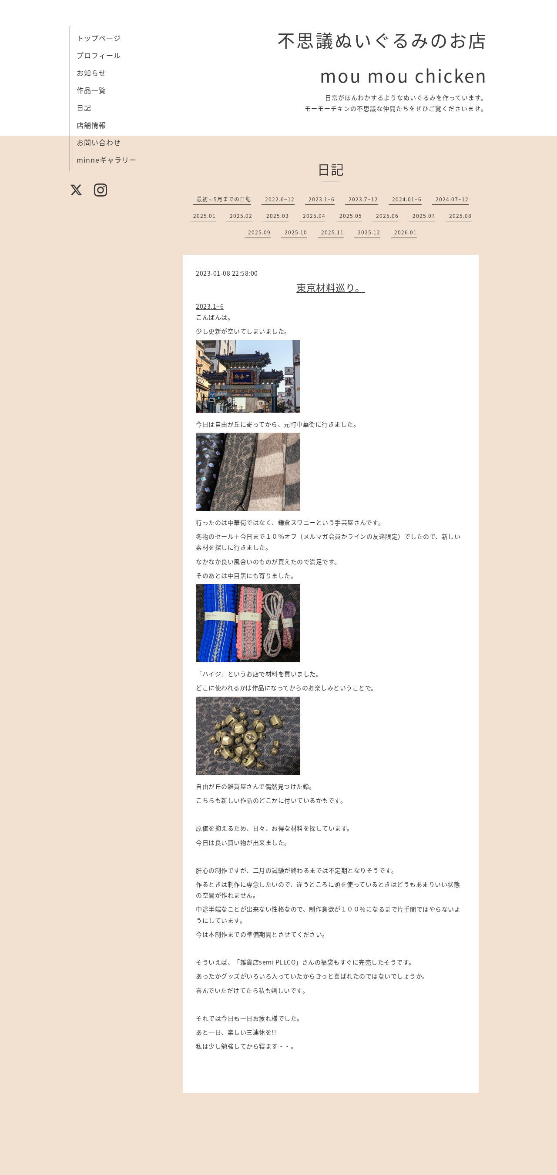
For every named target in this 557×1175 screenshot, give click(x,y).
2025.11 (332, 232)
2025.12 (369, 232)
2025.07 (424, 216)
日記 (84, 107)
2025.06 (387, 216)
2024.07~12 (452, 199)
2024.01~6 (407, 199)
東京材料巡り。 (330, 287)
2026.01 (405, 232)
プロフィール (99, 55)
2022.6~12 (280, 199)
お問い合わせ (99, 142)
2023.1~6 (322, 199)
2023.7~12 (363, 199)
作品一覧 (91, 90)
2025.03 (277, 216)
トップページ (99, 38)
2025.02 (241, 216)
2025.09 (259, 232)
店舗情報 (91, 125)
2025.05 (350, 216)
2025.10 (296, 232)
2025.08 (460, 216)
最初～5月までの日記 (224, 199)
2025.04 (314, 216)
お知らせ (91, 72)
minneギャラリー (107, 159)
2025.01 (204, 216)
